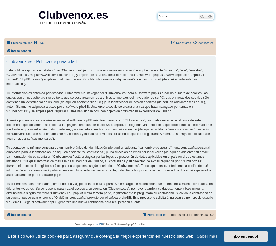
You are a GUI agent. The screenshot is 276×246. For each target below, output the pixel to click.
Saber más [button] (207, 236)
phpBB (99, 224)
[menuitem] (38, 43)
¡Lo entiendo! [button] (246, 236)
